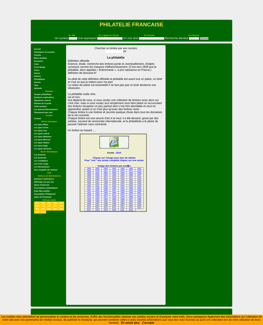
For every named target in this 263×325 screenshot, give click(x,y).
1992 (114, 201)
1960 (139, 190)
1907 (139, 175)
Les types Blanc (41, 124)
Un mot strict (131, 38)
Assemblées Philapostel (45, 194)
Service (37, 82)
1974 (139, 195)
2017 (55, 206)
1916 (122, 177)
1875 (114, 171)
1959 (131, 190)
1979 (122, 197)
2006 (114, 206)
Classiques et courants (44, 52)
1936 (114, 184)
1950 (114, 188)
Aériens (37, 76)
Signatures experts (42, 100)
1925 (139, 179)
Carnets (37, 55)
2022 (55, 209)
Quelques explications (44, 97)
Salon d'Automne (41, 185)
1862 (139, 168)
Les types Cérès (41, 128)
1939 (139, 184)
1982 (89, 199)
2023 (61, 209)
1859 (122, 168)
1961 (89, 192)
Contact (37, 118)
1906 (131, 175)
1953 (139, 188)
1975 (89, 197)
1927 (97, 182)
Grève (36, 70)
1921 (106, 179)
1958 (122, 190)
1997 (97, 203)
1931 (131, 182)
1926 (89, 182)
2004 (97, 206)
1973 (131, 195)
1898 (89, 175)
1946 (139, 186)
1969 (97, 195)
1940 (89, 186)
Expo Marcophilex (42, 191)
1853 (114, 168)
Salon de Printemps (42, 197)
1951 (122, 188)
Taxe (36, 85)
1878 (139, 171)
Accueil (37, 49)
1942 (106, 186)
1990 (97, 201)
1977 (106, 197)
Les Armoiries (40, 158)
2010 (43, 203)
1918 (139, 177)
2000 (122, 203)
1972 (122, 195)
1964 (114, 192)
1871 (106, 171)
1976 (97, 197)
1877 (131, 171)
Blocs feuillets (40, 58)
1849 (89, 168)
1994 (131, 201)
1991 (106, 201)
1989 (89, 201)
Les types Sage (41, 146)
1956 (106, 190)
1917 (131, 177)
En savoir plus (130, 322)
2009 (37, 203)
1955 (97, 190)
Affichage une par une (44, 182)
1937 (122, 184)
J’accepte (148, 322)
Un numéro (62, 38)
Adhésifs (38, 88)
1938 (131, 184)
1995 (139, 201)
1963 (106, 192)
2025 (43, 212)
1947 (89, 188)
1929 (114, 182)
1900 (97, 175)
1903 (122, 175)
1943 (114, 186)
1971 (114, 195)
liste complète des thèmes (45, 170)
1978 (114, 197)
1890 (114, 173)
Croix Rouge (39, 67)
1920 (97, 179)
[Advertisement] (131, 9)
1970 (106, 195)
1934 (97, 184)
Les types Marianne (42, 137)
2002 (139, 203)
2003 (89, 206)
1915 (114, 177)
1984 (106, 199)
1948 (97, 188)
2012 (55, 203)
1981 (139, 197)
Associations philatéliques (46, 188)
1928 (106, 182)
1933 (89, 184)
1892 (122, 173)
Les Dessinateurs (42, 167)
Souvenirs (38, 61)
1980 (131, 197)
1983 (97, 199)
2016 (49, 206)
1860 (131, 168)
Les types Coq (40, 131)
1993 (122, 201)
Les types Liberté (41, 134)
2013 (61, 203)
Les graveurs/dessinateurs (46, 109)
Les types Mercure (42, 140)
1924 (131, 179)
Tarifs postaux (40, 106)
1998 (106, 203)
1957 (114, 190)
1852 (106, 168)
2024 (37, 212)
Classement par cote (43, 112)
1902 (114, 175)
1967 (139, 192)
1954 (89, 190)
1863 (89, 171)
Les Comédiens (41, 161)
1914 (106, 177)
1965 (122, 192)
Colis (36, 64)
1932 (139, 182)
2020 (43, 209)
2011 (49, 203)
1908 (89, 177)
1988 (139, 199)
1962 (97, 192)
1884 (106, 173)
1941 (97, 186)
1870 (97, 171)
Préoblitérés (39, 79)
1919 (89, 179)
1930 (122, 182)
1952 (131, 188)
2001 (131, 203)
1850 (97, 168)
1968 (89, 195)
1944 (122, 186)
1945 (131, 186)
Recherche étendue (177, 38)
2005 (106, 206)
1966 (131, 192)
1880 (89, 173)
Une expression (87, 38)
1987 (131, 199)
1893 (131, 173)
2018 (61, 206)
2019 (37, 209)
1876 (122, 171)
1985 (114, 199)
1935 (106, 184)
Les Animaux (40, 155)
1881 (97, 173)
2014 (37, 206)
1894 (139, 173)
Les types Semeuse (42, 149)
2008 (131, 206)
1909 (97, 177)
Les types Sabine (41, 143)
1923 (122, 179)
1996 (89, 203)
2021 (49, 209)
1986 (122, 199)
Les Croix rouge (41, 164)
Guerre (37, 73)
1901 (106, 175)
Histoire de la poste (42, 103)
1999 (114, 203)
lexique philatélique (42, 94)
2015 (43, 206)
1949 (106, 188)
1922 (114, 179)
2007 (122, 206)
